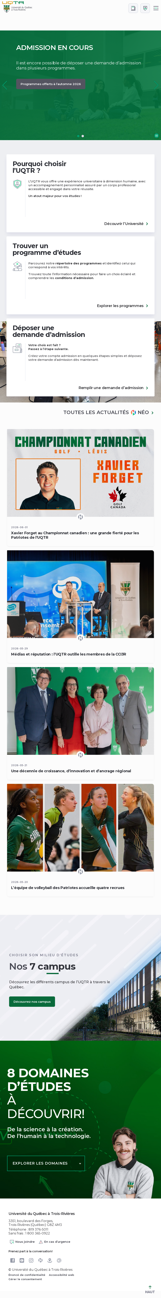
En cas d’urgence (54, 1242)
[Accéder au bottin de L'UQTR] (133, 8)
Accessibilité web (61, 1274)
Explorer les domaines (40, 1163)
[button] (156, 85)
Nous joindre (22, 1242)
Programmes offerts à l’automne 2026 (51, 84)
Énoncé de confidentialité (26, 1274)
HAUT (150, 1290)
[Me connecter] (145, 8)
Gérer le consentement (25, 1279)
